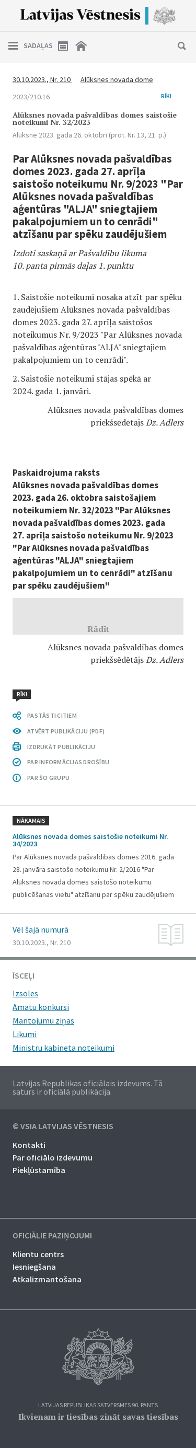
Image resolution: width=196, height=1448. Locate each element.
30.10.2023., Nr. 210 (42, 79)
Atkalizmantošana (47, 1279)
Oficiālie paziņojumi (52, 1235)
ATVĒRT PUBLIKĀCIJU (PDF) (66, 731)
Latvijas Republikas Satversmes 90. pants (98, 1405)
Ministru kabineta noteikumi (63, 1047)
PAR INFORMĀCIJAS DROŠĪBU (68, 762)
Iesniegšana (34, 1266)
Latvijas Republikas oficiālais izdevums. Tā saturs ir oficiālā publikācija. (88, 1087)
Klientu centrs (38, 1254)
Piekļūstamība (39, 1170)
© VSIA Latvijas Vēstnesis (63, 1126)
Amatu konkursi (41, 1007)
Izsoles (25, 993)
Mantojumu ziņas (43, 1020)
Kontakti (29, 1145)
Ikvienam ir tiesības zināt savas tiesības (98, 1416)
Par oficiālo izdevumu (53, 1157)
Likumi (25, 1034)
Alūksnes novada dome (116, 79)
